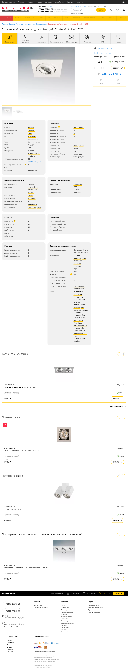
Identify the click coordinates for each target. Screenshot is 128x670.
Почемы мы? (11, 640)
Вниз (39, 207)
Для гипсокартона (79, 308)
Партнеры (10, 651)
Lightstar (31, 130)
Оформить (118, 593)
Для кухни (64, 625)
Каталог (6, 18)
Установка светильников (95, 608)
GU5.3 (81, 145)
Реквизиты (10, 645)
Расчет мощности (35, 162)
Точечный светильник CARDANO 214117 (21, 450)
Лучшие (77, 307)
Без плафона (34, 154)
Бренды (70, 2)
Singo (30, 133)
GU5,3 (76, 145)
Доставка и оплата (8, 2)
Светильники (65, 608)
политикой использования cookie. (45, 661)
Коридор (77, 263)
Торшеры (64, 614)
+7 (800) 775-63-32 (52, 9)
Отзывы (39, 2)
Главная (5, 24)
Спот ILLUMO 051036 (12, 509)
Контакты (79, 2)
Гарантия (21, 2)
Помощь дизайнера (94, 612)
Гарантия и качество (94, 610)
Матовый (32, 198)
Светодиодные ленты (67, 621)
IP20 (75, 271)
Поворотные (79, 333)
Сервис (91, 601)
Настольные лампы (67, 612)
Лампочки (64, 619)
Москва (49, 6)
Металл (31, 151)
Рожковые (78, 294)
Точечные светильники (25, 24)
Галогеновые (79, 127)
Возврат (30, 2)
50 (74, 133)
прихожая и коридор (78, 267)
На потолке (78, 250)
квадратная (32, 204)
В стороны (32, 207)
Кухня (84, 258)
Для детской (64, 627)
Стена (85, 250)
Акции (37, 601)
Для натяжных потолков (81, 312)
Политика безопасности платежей (44, 651)
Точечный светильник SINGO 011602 (20, 387)
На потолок (78, 292)
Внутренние (78, 297)
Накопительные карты (41, 608)
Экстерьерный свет (67, 616)
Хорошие (77, 299)
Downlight (77, 323)
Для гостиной (65, 630)
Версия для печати (105, 48)
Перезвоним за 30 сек (78, 6)
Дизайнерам (60, 2)
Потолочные (79, 325)
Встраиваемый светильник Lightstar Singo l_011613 (26, 567)
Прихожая (78, 261)
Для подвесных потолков (80, 336)
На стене (84, 252)
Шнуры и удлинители (67, 623)
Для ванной (64, 632)
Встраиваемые (41, 24)
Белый (30, 148)
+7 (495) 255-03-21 (52, 11)
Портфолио (10, 643)
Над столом (78, 320)
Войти (124, 2)
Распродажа (38, 605)
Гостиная (77, 258)
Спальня (77, 255)
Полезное (10, 649)
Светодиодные (79, 286)
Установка (48, 2)
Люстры (63, 605)
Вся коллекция (118, 406)
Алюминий (32, 153)
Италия (31, 127)
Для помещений (80, 326)
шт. (102, 593)
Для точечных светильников (79, 302)
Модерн (31, 145)
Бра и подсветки (66, 610)
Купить (117, 68)
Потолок (77, 252)
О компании (12, 636)
